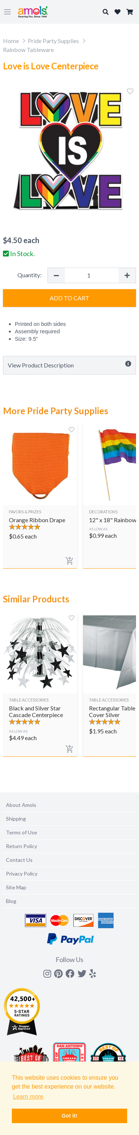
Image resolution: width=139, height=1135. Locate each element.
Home (11, 40)
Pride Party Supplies (53, 40)
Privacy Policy (21, 873)
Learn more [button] (28, 1096)
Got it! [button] (69, 1116)
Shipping (16, 818)
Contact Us (19, 860)
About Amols (21, 805)
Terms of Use (21, 832)
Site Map (16, 887)
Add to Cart (69, 297)
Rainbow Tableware (28, 49)
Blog (11, 901)
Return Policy (21, 846)
